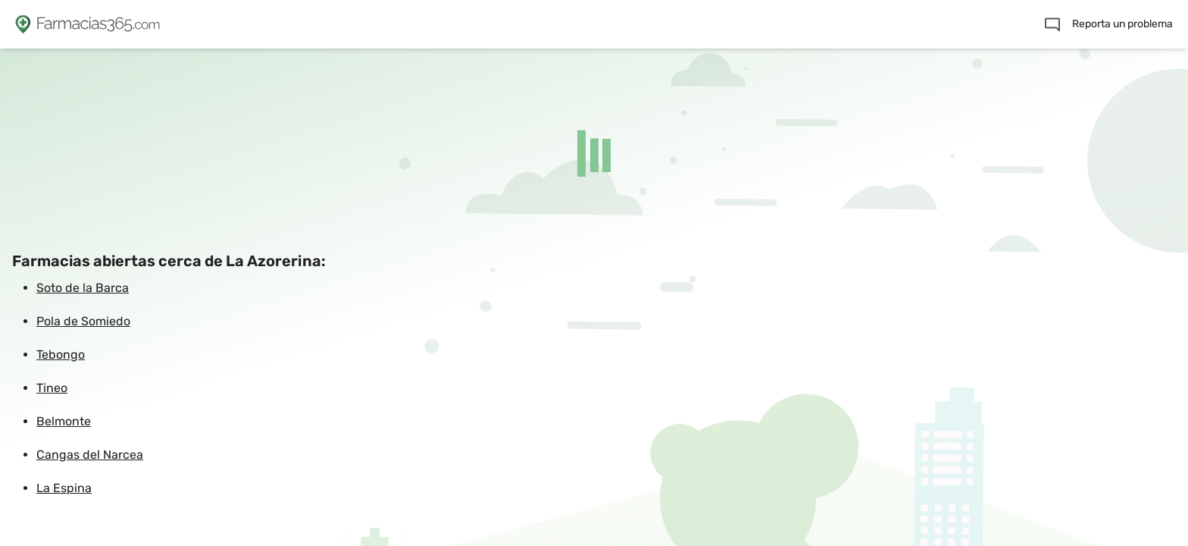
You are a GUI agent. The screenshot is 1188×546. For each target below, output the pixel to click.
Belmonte (63, 421)
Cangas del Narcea (89, 454)
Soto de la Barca (82, 288)
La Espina (64, 488)
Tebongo (60, 354)
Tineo (51, 388)
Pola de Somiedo (83, 321)
